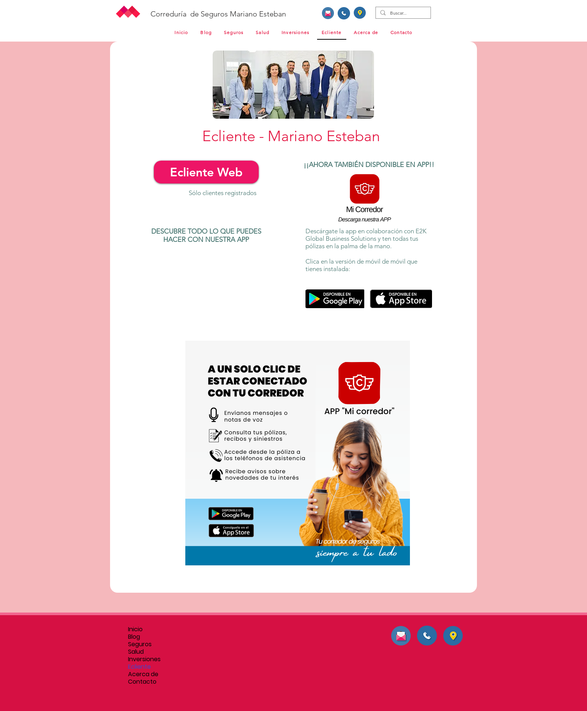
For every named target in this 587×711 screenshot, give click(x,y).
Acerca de (143, 674)
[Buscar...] (402, 13)
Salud (136, 652)
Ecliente (139, 667)
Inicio (135, 629)
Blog (134, 637)
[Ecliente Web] (206, 172)
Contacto (142, 682)
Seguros (140, 644)
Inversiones (144, 659)
